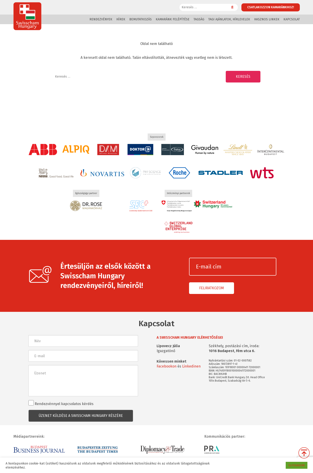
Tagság (199, 19)
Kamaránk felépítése (173, 19)
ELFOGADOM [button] (296, 465)
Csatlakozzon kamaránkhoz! (270, 7)
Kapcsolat (291, 19)
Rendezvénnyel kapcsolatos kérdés (61, 403)
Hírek (120, 19)
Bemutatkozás (140, 19)
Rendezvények (100, 19)
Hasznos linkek (266, 19)
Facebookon (167, 366)
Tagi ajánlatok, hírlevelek (229, 19)
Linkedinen (191, 366)
